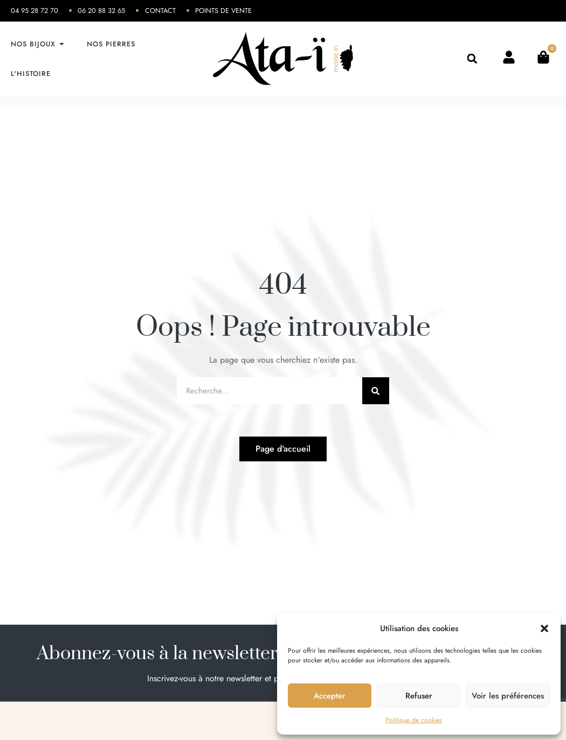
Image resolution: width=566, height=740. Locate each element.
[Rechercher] (375, 390)
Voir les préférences (508, 696)
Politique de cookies (413, 720)
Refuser (418, 696)
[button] (544, 628)
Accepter (330, 696)
